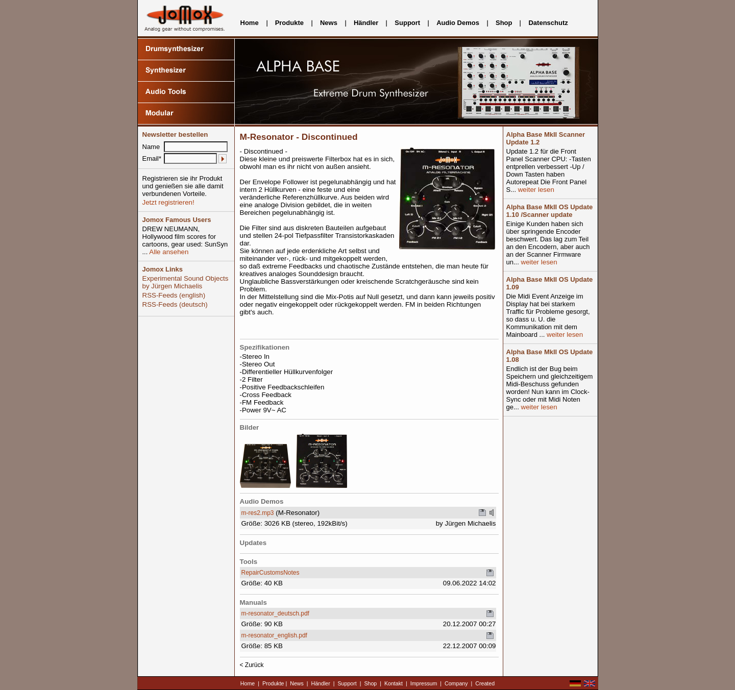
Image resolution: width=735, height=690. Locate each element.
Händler (366, 23)
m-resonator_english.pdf (274, 635)
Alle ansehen (168, 252)
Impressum (423, 683)
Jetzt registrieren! (168, 202)
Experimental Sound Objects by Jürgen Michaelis (185, 282)
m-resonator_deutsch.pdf (275, 613)
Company (456, 683)
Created (485, 683)
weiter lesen (535, 189)
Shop (504, 23)
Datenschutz (548, 23)
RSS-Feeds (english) (174, 295)
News (328, 23)
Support (407, 23)
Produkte (289, 23)
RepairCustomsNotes (270, 572)
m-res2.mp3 (257, 512)
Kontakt (393, 683)
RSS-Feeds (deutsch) (175, 304)
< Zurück (252, 665)
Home (249, 23)
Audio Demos (457, 23)
